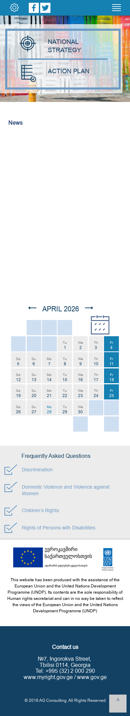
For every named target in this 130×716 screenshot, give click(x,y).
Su (34, 362)
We (80, 345)
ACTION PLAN (53, 71)
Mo (49, 362)
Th (96, 345)
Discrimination (37, 470)
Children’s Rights (40, 510)
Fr (111, 345)
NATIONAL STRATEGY (50, 46)
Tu (65, 345)
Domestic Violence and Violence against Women (66, 490)
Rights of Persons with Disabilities (58, 528)
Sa (18, 362)
